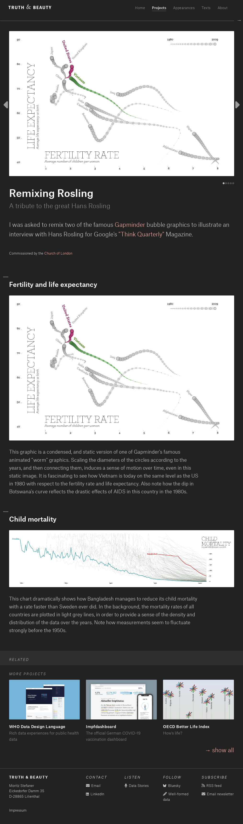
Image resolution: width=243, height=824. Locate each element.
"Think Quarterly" (141, 234)
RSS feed (211, 786)
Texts (206, 8)
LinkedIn (95, 794)
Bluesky (172, 786)
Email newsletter (217, 794)
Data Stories (136, 786)
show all (223, 749)
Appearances (184, 8)
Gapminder (130, 224)
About (223, 8)
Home (140, 8)
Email (93, 786)
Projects (159, 8)
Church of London (58, 253)
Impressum (18, 810)
